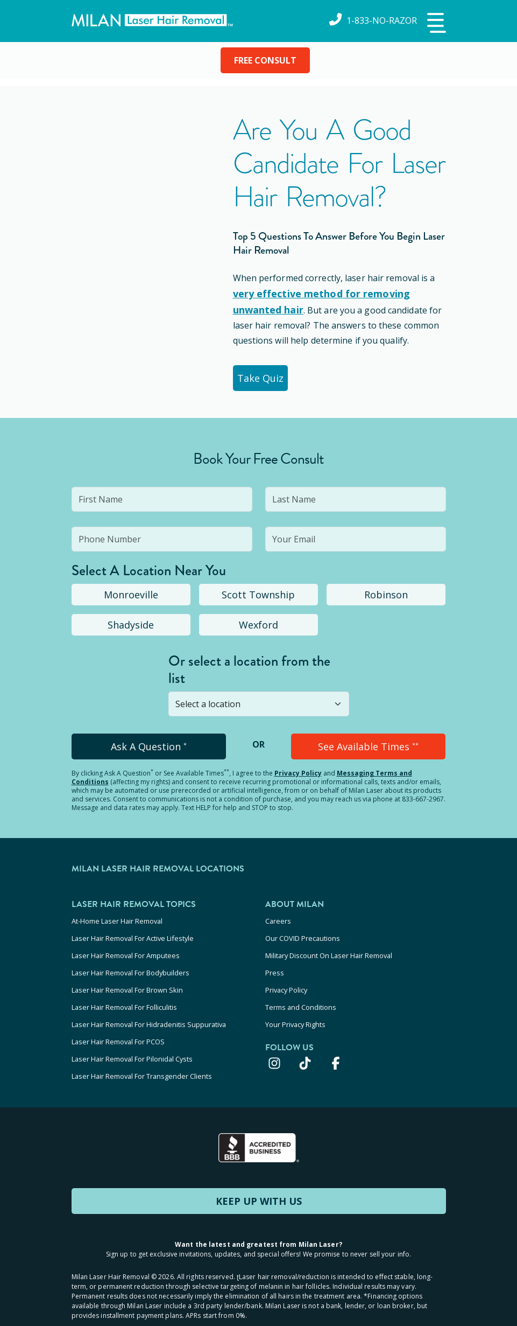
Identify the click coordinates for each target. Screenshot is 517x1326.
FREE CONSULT (265, 60)
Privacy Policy (298, 771)
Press (274, 961)
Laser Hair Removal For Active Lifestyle (133, 932)
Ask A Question (149, 744)
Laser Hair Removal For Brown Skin (127, 976)
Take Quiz (266, 376)
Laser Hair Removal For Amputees (126, 947)
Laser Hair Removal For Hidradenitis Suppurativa (149, 1005)
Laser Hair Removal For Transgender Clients (142, 1048)
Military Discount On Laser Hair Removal (328, 947)
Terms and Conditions (300, 990)
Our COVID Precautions (302, 932)
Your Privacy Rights (295, 1005)
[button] (435, 23)
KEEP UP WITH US (259, 1172)
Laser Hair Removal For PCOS (118, 1019)
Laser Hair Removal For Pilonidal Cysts (132, 1034)
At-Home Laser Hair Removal (117, 918)
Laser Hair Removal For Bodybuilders (130, 961)
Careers (278, 918)
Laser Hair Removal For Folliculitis (124, 990)
